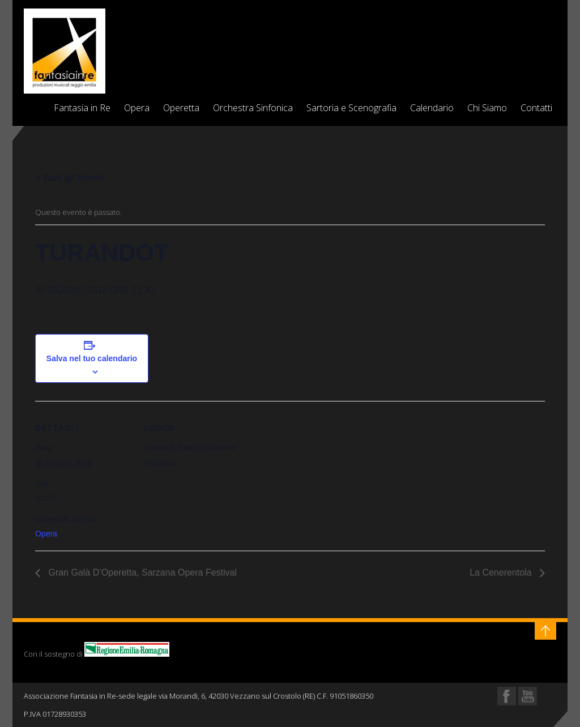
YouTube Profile (527, 696)
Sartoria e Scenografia (351, 108)
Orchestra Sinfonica (253, 108)
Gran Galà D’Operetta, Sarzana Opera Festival (141, 572)
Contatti (536, 108)
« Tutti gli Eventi (69, 178)
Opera (137, 108)
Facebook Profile (506, 696)
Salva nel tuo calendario (91, 358)
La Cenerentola (502, 572)
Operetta (181, 108)
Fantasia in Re (82, 108)
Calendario (432, 108)
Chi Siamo (487, 108)
